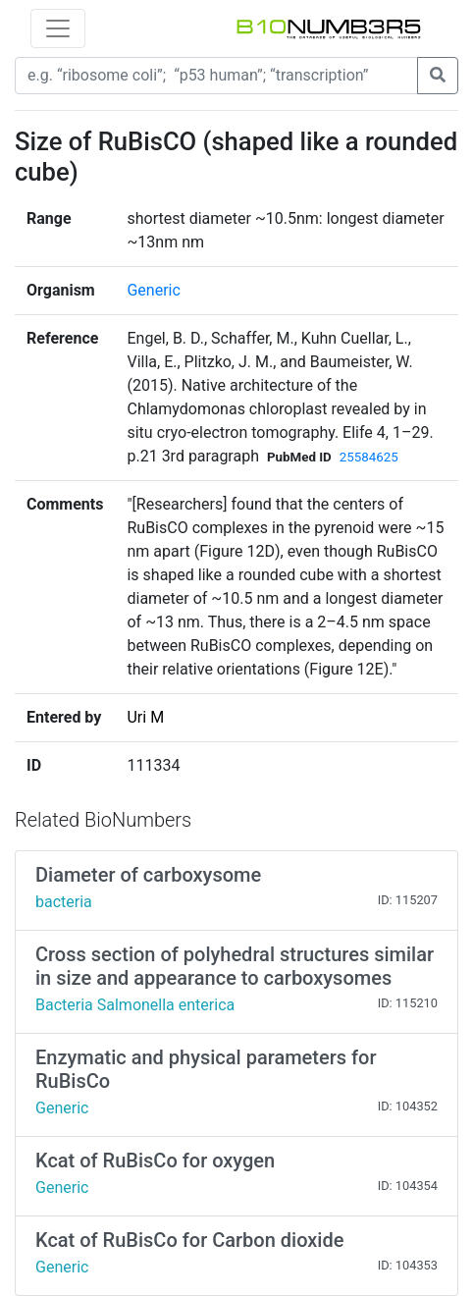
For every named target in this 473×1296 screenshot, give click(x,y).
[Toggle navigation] (57, 28)
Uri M (145, 717)
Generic (153, 290)
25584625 (369, 457)
